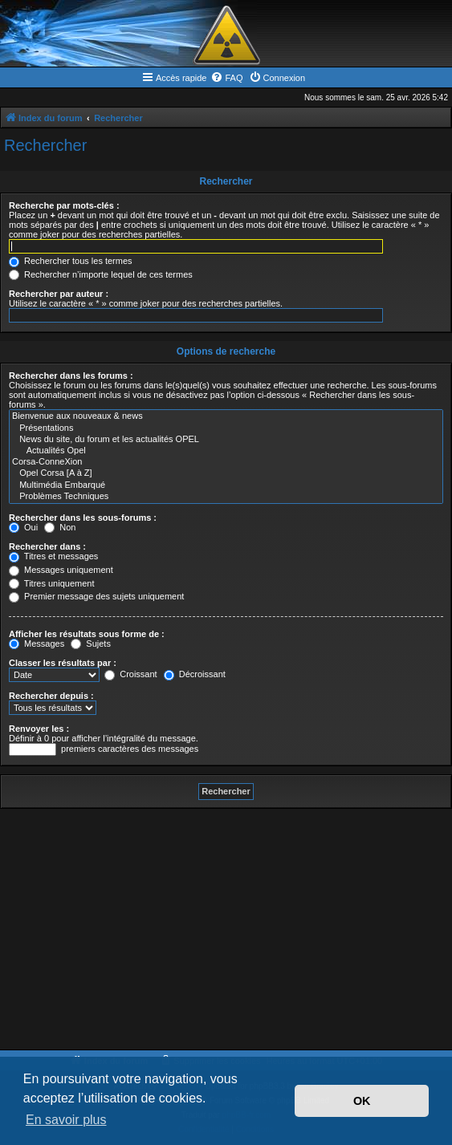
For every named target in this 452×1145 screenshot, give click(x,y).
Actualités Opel (226, 451)
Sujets (91, 643)
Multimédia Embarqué (226, 485)
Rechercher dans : (47, 546)
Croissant (130, 674)
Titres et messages (53, 556)
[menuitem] (226, 77)
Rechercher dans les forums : (71, 375)
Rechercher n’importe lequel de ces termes (101, 274)
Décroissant (195, 674)
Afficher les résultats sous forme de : (87, 634)
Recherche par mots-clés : (64, 205)
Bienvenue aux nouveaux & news (226, 416)
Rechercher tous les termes (70, 261)
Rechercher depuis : (51, 695)
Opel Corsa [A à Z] (226, 473)
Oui (23, 527)
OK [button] (362, 1100)
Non (59, 527)
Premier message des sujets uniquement (96, 596)
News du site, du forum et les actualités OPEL (226, 439)
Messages (36, 643)
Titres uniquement (52, 583)
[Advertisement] (226, 929)
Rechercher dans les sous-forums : (83, 517)
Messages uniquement (61, 570)
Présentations (226, 428)
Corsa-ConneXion (226, 462)
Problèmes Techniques (226, 496)
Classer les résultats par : (62, 663)
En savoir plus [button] (66, 1120)
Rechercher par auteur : (58, 293)
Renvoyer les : (39, 728)
